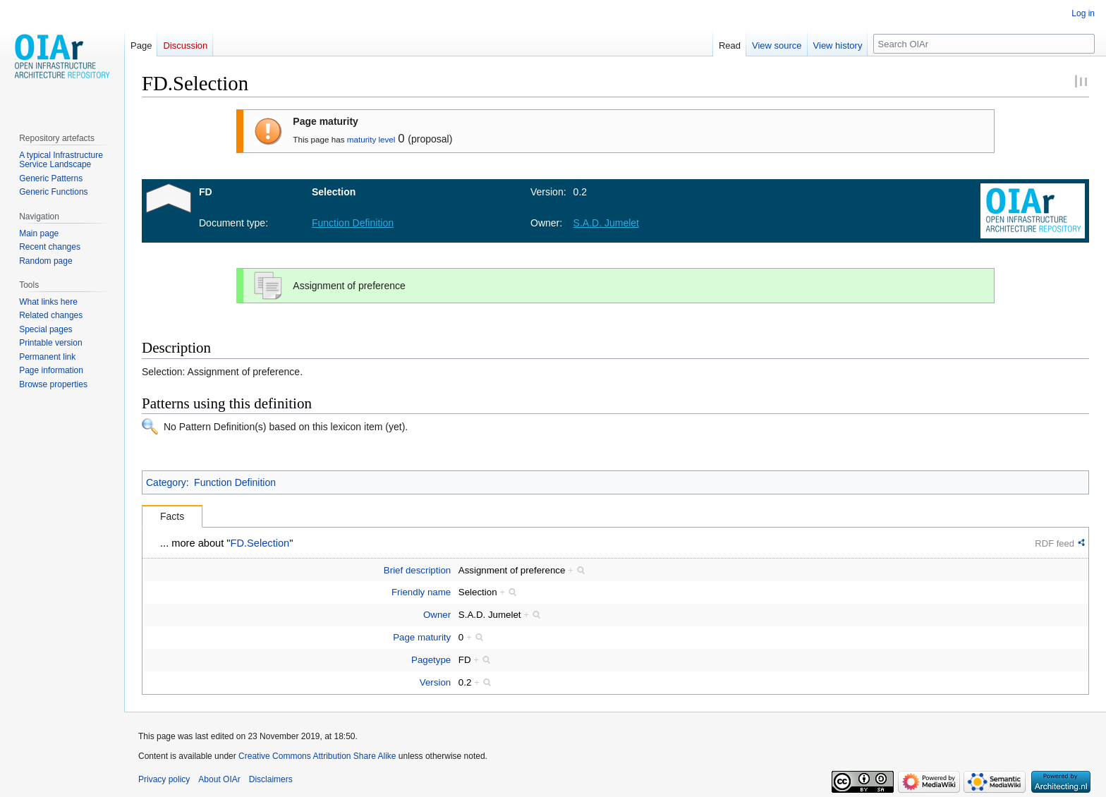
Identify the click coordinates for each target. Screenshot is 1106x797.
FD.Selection (260, 543)
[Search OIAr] (984, 44)
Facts (172, 516)
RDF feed (1054, 543)
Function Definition (235, 482)
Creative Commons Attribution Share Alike (317, 756)
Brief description (417, 570)
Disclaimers (271, 779)
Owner (437, 614)
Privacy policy (164, 779)
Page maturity (422, 637)
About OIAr (219, 779)
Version (435, 682)
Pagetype (431, 660)
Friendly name (421, 592)
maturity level (371, 139)
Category (166, 482)
